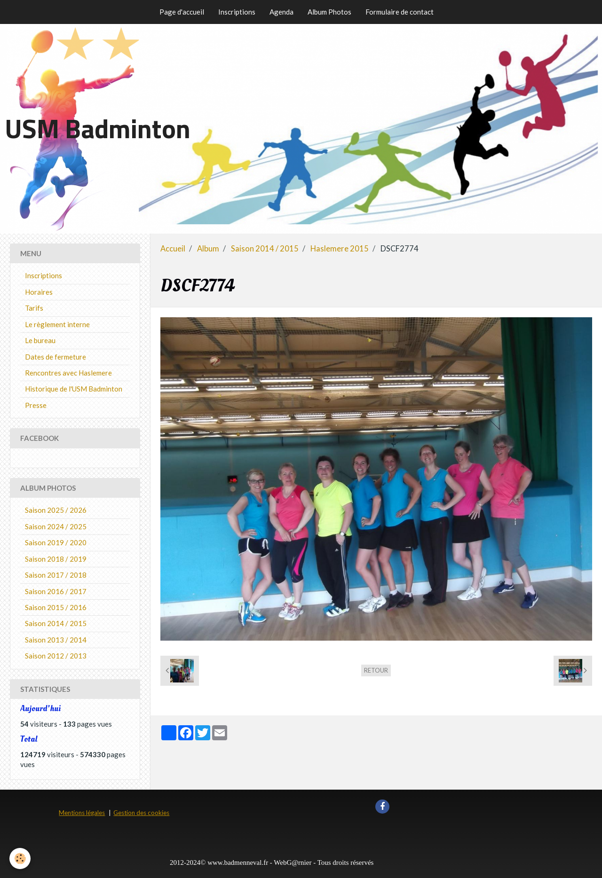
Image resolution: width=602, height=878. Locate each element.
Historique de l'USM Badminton (73, 388)
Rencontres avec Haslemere (68, 372)
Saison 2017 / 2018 (56, 575)
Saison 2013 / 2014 (56, 639)
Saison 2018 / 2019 (56, 559)
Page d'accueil (181, 12)
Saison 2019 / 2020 (56, 542)
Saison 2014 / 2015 (265, 248)
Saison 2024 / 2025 (56, 526)
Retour (376, 670)
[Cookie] (20, 858)
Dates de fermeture (55, 357)
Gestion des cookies (141, 812)
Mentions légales (82, 812)
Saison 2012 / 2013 (56, 655)
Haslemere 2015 (339, 248)
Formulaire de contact (399, 12)
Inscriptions (236, 12)
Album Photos (329, 12)
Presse (36, 405)
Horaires (39, 292)
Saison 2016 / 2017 (56, 591)
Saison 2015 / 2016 (56, 607)
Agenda (281, 12)
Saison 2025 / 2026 (56, 510)
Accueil (172, 248)
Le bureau (40, 340)
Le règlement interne (57, 324)
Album (208, 248)
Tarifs (34, 308)
